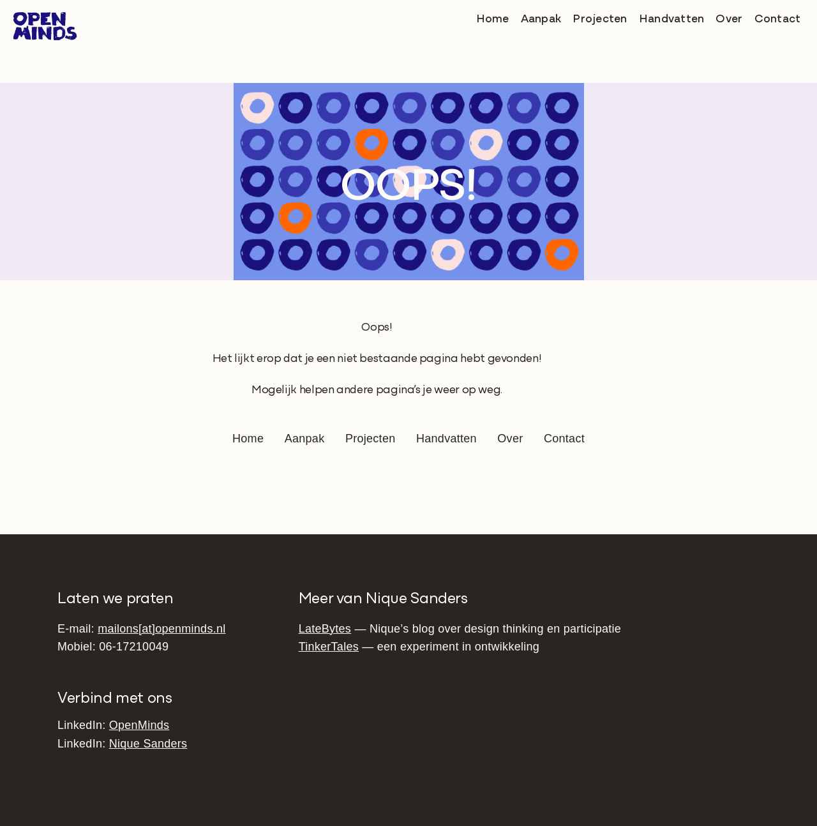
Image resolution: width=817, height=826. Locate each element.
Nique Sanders (148, 743)
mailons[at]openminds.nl (161, 628)
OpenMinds (139, 725)
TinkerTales (329, 646)
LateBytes (325, 628)
